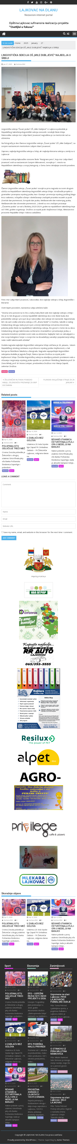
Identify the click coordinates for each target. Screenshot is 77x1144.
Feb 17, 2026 (56, 988)
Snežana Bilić (19, 64)
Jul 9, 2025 (32, 1083)
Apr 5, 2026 (7, 440)
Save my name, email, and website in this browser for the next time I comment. (38, 532)
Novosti (11, 371)
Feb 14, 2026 (56, 1042)
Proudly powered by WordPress (21, 1140)
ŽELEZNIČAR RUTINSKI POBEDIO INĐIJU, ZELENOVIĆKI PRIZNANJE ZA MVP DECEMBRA (19, 382)
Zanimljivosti (55, 1023)
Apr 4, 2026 (32, 431)
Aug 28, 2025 (33, 1038)
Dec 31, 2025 (33, 987)
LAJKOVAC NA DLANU (38, 10)
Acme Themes (63, 1140)
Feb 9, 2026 (55, 1091)
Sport (12, 471)
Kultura (4, 371)
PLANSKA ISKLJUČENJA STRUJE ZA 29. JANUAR (59, 381)
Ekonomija (32, 1019)
